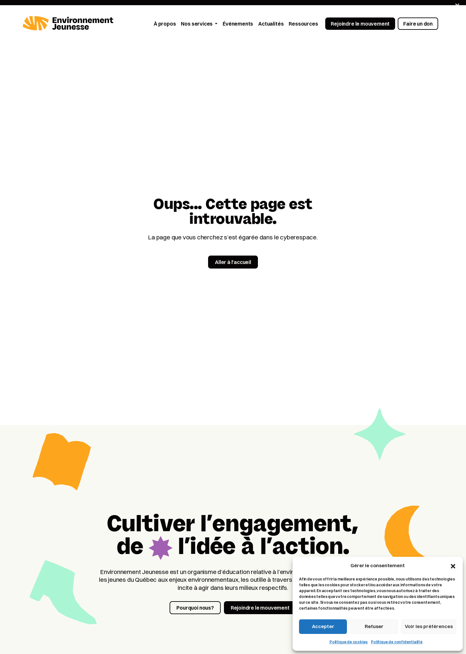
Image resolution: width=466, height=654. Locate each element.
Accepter (323, 626)
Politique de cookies (348, 641)
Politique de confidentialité (397, 641)
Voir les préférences (429, 626)
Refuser (374, 626)
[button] (453, 565)
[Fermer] (457, 5)
